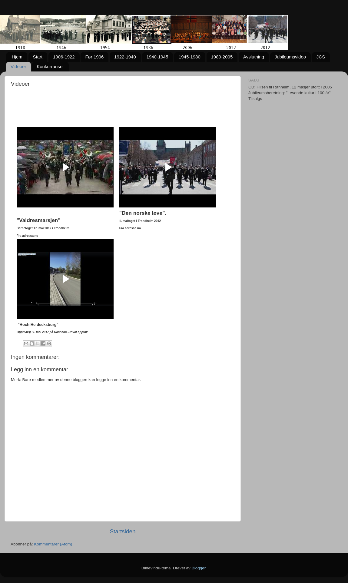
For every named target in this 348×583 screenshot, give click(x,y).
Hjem (17, 56)
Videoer (18, 66)
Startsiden (122, 531)
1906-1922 (64, 56)
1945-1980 (190, 56)
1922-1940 (125, 56)
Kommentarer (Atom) (53, 544)
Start (38, 56)
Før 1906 (94, 56)
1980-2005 (222, 56)
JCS (321, 56)
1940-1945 (157, 56)
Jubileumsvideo (290, 56)
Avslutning (253, 56)
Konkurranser (50, 66)
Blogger (199, 568)
